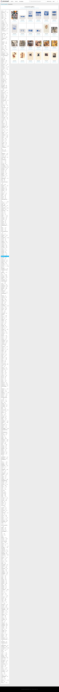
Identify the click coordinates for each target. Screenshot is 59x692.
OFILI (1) (3, 468)
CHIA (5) (3, 128)
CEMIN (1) (4, 121)
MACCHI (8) (3, 376)
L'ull (14, 20)
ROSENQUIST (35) (4, 554)
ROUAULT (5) (4, 557)
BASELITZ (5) (4, 65)
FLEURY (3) (3, 214)
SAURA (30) (4, 567)
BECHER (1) (4, 69)
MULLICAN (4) (4, 434)
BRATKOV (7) (4, 96)
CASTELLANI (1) (4, 117)
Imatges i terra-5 (14, 61)
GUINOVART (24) (4, 256)
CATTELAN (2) (4, 118)
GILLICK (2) (3, 240)
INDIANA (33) (4, 288)
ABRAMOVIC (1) (4, 12)
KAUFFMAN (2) (4, 313)
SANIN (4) (3, 563)
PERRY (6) (3, 496)
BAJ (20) (3, 50)
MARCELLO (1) (4, 388)
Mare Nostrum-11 (22, 34)
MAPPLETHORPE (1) (4, 387)
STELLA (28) (3, 599)
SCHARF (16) (4, 569)
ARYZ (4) (2, 44)
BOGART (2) (3, 82)
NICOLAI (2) (4, 455)
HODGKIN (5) (4, 277)
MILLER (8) (3, 411)
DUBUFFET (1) (4, 190)
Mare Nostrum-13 (54, 20)
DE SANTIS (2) (4, 168)
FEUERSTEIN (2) (4, 210)
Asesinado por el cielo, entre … (54, 34)
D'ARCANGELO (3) (4, 157)
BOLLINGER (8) (4, 85)
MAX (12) (3, 402)
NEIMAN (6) (3, 450)
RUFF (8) (3, 559)
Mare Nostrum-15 (38, 20)
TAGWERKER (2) (4, 609)
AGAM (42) (3, 18)
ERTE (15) (4, 201)
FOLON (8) (4, 216)
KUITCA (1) (4, 336)
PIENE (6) (3, 501)
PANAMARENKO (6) (4, 480)
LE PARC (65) (3, 351)
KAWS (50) (2, 314)
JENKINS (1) (3, 295)
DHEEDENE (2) (4, 175)
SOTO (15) (4, 595)
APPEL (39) (3, 34)
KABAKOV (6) (3, 304)
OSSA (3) (3, 475)
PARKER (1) (4, 486)
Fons (46, 61)
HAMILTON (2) (4, 261)
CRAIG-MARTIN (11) (4, 152)
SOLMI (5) (3, 594)
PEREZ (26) (3, 494)
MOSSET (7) (4, 427)
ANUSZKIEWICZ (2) (4, 32)
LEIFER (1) (3, 356)
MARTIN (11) (4, 396)
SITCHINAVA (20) (4, 589)
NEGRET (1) (3, 449)
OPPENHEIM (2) (4, 473)
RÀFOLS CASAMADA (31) (4, 526)
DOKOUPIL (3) (4, 185)
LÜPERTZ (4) (4, 375)
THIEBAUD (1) (4, 614)
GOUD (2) (3, 248)
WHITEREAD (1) (4, 660)
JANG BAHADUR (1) (4, 294)
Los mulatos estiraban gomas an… (30, 48)
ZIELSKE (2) (4, 680)
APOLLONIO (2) (4, 33)
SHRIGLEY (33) (4, 583)
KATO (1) (3, 310)
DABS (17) (3, 158)
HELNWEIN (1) (4, 268)
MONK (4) (3, 418)
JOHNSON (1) (4, 300)
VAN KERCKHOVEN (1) (5, 640)
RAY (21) (3, 533)
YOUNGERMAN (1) (4, 676)
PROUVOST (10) (4, 520)
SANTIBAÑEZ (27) (4, 564)
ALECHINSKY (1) (4, 24)
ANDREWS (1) (4, 29)
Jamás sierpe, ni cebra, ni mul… (14, 48)
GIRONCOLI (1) (4, 242)
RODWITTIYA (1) (4, 551)
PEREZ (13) (3, 495)
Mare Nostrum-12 (14, 34)
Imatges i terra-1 (22, 61)
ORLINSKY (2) (4, 474)
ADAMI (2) (3, 14)
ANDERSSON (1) (4, 28)
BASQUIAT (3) (5, 66)
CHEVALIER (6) (4, 127)
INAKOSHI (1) (4, 287)
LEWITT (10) (3, 361)
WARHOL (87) (4, 655)
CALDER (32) (4, 110)
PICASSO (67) (4, 500)
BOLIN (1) (3, 84)
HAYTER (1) (4, 266)
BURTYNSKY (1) (4, 105)
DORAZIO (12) (4, 189)
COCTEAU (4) (4, 142)
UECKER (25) (4, 634)
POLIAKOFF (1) (4, 510)
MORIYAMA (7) (4, 424)
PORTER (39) (4, 515)
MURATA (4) (3, 442)
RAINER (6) (3, 527)
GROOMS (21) (3, 252)
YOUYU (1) (3, 677)
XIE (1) (3, 672)
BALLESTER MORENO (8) (4, 56)
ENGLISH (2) (3, 196)
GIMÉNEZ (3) (4, 241)
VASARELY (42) (4, 646)
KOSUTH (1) (4, 331)
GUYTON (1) (3, 257)
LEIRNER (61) (4, 357)
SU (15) (3, 603)
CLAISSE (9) (4, 137)
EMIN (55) (3, 195)
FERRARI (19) (3, 209)
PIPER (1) (3, 504)
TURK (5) (3, 629)
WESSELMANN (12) (4, 657)
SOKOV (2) (3, 593)
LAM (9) (3, 345)
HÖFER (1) (3, 278)
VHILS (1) (2, 651)
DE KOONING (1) (4, 165)
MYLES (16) (3, 443)
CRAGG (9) (3, 149)
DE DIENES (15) (4, 164)
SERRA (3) (3, 578)
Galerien (16, 1)
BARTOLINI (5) (4, 64)
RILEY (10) (3, 542)
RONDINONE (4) (4, 553)
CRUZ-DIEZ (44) (4, 154)
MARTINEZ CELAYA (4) (4, 398)
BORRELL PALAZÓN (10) (4, 88)
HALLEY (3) (3, 258)
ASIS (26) (3, 45)
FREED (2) (3, 227)
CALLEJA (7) (3, 111)
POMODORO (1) (4, 512)
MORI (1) (3, 423)
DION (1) (3, 180)
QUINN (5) (3, 522)
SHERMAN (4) (4, 582)
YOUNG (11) (4, 675)
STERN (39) (3, 600)
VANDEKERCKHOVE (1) (4, 644)
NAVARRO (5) (3, 447)
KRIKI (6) (2, 334)
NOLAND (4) (4, 463)
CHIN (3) (3, 131)
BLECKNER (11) (4, 79)
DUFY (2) (3, 191)
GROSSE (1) (4, 253)
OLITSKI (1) (3, 470)
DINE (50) (3, 179)
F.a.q (37, 689)
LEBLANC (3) (4, 354)
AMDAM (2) (3, 27)
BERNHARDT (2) (4, 74)
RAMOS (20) (3, 528)
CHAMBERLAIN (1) (4, 126)
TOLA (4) (3, 621)
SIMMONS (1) (3, 585)
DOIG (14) (3, 184)
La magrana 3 (38, 61)
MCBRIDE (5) (3, 403)
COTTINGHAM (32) (4, 148)
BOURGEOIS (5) (4, 92)
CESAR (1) (4, 122)
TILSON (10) (3, 615)
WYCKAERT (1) (4, 670)
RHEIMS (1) (3, 537)
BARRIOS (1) (4, 61)
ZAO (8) (3, 678)
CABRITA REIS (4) (4, 107)
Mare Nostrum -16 (30, 20)
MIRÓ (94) (3, 414)
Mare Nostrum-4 (30, 34)
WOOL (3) (4, 667)
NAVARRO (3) (4, 448)
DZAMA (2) (3, 194)
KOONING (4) (4, 329)
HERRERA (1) (4, 272)
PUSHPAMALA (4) (4, 521)
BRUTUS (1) (4, 101)
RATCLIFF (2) (3, 530)
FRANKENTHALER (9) (4, 226)
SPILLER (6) (3, 598)
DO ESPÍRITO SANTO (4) (4, 183)
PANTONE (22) (4, 481)
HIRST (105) (4, 274)
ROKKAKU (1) (4, 552)
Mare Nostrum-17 (22, 20)
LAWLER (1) (3, 350)
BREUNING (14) (4, 97)
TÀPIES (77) (3, 613)
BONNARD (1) (4, 86)
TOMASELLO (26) (4, 624)
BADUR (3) (3, 48)
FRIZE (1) (3, 230)
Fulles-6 (46, 34)
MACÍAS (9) (3, 377)
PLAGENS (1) (3, 507)
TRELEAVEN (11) (4, 625)
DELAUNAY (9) (4, 169)
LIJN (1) (3, 366)
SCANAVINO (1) (4, 568)
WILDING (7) (4, 662)
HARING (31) (3, 262)
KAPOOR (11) (4, 308)
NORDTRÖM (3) (4, 465)
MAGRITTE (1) (4, 382)
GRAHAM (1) (3, 251)
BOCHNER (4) (3, 81)
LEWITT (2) (3, 362)
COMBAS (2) (4, 143)
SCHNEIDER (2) (4, 572)
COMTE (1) (3, 144)
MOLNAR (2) (3, 417)
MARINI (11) (4, 391)
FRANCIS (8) (3, 222)
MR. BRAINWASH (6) (4, 432)
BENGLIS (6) (3, 71)
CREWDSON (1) (4, 153)
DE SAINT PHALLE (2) (5, 167)
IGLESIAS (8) (4, 284)
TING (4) (3, 616)
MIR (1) (3, 413)
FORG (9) (3, 220)
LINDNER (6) (4, 367)
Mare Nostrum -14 (46, 20)
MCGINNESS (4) (4, 406)
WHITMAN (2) (4, 661)
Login (53, 1)
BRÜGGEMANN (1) (4, 100)
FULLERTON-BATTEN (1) (4, 232)
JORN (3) (3, 303)
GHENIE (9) (3, 236)
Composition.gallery (4, 4)
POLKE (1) (3, 511)
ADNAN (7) (3, 17)
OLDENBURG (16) (4, 469)
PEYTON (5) (4, 499)
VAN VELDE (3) (4, 641)
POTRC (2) (4, 516)
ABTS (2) (3, 13)
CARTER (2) (4, 116)
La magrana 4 (30, 61)
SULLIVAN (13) (4, 605)
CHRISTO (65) (4, 136)
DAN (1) (3, 162)
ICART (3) (3, 283)
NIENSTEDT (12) (4, 458)
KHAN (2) (3, 318)
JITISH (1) (3, 298)
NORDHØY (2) (4, 464)
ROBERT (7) (4, 546)
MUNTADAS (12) (4, 439)
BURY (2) (3, 106)
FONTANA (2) (4, 219)
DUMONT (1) (4, 193)
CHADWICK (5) (4, 123)
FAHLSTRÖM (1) (4, 205)
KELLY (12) (4, 315)
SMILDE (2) (4, 590)
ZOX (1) (3, 681)
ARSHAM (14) (4, 43)
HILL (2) (3, 273)
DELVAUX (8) (3, 170)
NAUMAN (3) (4, 445)
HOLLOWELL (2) (4, 279)
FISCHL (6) (3, 211)
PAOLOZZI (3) (4, 484)
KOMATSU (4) (4, 326)
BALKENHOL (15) (4, 54)
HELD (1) (2, 267)
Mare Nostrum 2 (38, 34)
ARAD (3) (3, 35)
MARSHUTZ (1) (4, 393)
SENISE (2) (3, 577)
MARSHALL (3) (5, 392)
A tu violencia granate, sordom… (38, 48)
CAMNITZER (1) (4, 112)
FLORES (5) (4, 215)
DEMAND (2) (4, 173)
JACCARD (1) (4, 292)
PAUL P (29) (3, 490)
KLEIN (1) (3, 323)
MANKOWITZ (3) (4, 385)
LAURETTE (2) (4, 349)
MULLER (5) (4, 433)
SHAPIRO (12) (3, 579)
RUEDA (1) (3, 558)
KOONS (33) (3, 330)
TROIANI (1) (4, 626)
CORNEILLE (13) (5, 146)
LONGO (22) (4, 372)
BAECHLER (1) (4, 49)
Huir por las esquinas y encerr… (22, 48)
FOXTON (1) (3, 221)
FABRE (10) (3, 204)
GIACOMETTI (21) (5, 237)
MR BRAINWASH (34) (4, 429)
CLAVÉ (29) (3, 138)
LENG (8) (4, 359)
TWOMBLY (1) (3, 631)
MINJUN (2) (3, 412)
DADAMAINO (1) (3, 159)
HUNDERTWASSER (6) (4, 282)
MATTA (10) (4, 401)
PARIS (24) (3, 485)
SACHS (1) (3, 562)
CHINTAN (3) (4, 132)
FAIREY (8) (3, 206)
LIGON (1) (3, 365)
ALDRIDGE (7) (4, 23)
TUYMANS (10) (4, 630)
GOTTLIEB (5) (4, 247)
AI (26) (3, 19)
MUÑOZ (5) (3, 437)
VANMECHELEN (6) (4, 645)
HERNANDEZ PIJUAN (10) (4, 271)
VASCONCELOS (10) (5, 647)
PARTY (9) (3, 489)
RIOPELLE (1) (4, 543)
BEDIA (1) (3, 70)
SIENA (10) (3, 584)
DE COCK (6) (3, 163)
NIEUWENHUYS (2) (4, 460)
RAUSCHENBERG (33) (4, 532)
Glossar (35, 689)
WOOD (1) (3, 666)
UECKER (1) (4, 635)
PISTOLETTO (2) (3, 506)
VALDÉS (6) (3, 636)
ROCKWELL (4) (4, 547)
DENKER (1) (3, 174)
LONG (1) (3, 371)
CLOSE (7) (3, 141)
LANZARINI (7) (4, 346)
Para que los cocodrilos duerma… (46, 48)
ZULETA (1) (4, 682)
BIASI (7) (3, 76)
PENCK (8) (3, 491)
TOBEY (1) (3, 620)
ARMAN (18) (4, 40)
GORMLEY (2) (4, 246)
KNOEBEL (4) (3, 325)
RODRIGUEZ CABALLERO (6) (4, 549)
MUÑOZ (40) (3, 438)
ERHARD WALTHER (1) (4, 200)
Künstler (12, 1)
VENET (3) (3, 650)
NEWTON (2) (4, 453)
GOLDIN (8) (3, 243)
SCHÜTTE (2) (4, 574)
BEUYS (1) (3, 75)
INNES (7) (3, 289)
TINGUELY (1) (3, 618)
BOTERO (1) (4, 90)
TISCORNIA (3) (4, 619)
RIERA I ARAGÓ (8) (4, 541)
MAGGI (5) (3, 381)
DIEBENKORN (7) (4, 178)
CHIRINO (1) (4, 133)
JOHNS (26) (3, 299)
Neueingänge (21, 1)
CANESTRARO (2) (4, 113)
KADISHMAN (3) (4, 305)
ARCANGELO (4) (3, 38)
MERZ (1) (3, 407)
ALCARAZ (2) (3, 22)
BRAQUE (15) (4, 95)
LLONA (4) (3, 370)
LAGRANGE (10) (4, 341)
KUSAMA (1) (3, 339)
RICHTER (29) (4, 538)
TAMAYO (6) (4, 610)
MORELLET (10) (4, 422)
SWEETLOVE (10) (4, 608)
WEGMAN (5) (4, 656)
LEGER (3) (3, 355)
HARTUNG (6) (4, 263)
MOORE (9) (3, 419)
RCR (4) (2, 536)
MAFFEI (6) (3, 380)
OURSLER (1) (3, 476)
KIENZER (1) (4, 319)
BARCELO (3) (4, 60)
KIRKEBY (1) (3, 320)
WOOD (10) (3, 665)
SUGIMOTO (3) (4, 604)
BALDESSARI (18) (4, 53)
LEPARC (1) (3, 360)
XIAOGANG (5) (4, 671)
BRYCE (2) (4, 102)
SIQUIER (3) (3, 588)
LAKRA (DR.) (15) (3, 344)
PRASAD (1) (4, 517)
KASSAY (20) (3, 309)
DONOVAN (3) (4, 188)
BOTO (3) (3, 91)
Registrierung (49, 1)
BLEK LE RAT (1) (3, 80)
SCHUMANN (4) (4, 573)
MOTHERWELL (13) (5, 428)
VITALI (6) (4, 652)
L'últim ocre (54, 61)
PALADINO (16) (4, 479)
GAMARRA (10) (4, 235)
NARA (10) (4, 444)
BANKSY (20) (3, 59)
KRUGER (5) (4, 335)
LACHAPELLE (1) (4, 340)
